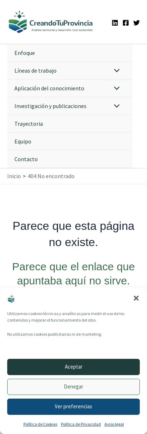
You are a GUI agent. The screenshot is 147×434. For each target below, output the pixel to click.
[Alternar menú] (115, 71)
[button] (136, 298)
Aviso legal (114, 424)
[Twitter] (136, 23)
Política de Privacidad (81, 424)
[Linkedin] (115, 23)
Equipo (22, 141)
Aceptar (74, 366)
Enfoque (24, 52)
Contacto (26, 159)
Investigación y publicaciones (50, 105)
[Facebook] (125, 23)
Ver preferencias (73, 406)
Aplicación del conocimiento (49, 88)
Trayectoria (28, 123)
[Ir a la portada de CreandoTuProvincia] (51, 22)
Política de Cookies (40, 424)
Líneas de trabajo (35, 70)
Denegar (73, 386)
